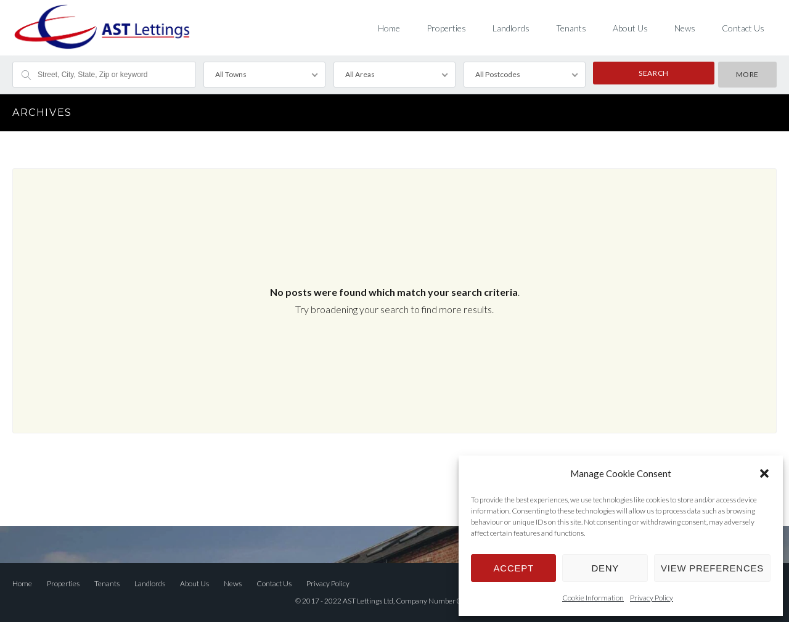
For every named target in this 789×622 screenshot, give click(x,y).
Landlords (511, 28)
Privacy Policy (651, 597)
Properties (446, 28)
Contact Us (743, 28)
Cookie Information (593, 597)
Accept (514, 568)
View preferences (712, 568)
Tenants (571, 28)
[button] (764, 473)
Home (389, 28)
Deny (605, 568)
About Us (630, 28)
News (684, 28)
